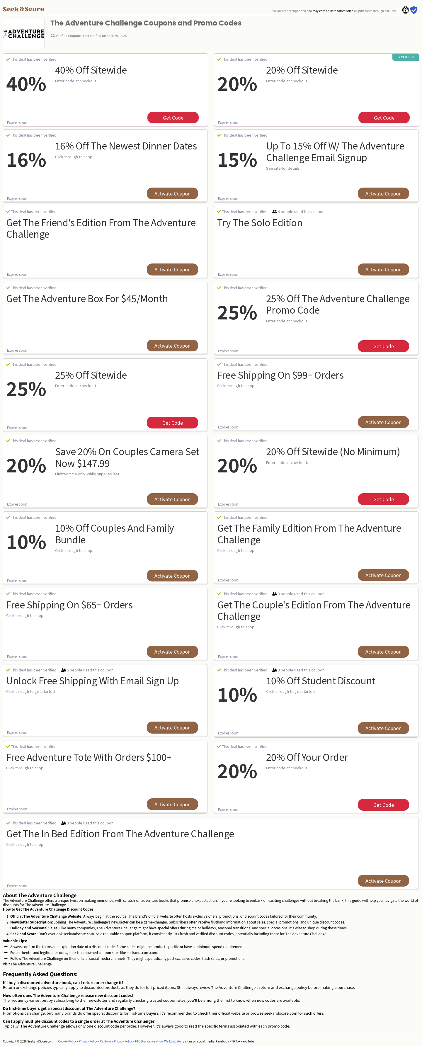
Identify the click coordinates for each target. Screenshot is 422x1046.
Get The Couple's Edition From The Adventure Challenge (314, 610)
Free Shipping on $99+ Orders (280, 374)
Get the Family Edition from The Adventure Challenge (309, 533)
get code (173, 117)
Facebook (222, 1041)
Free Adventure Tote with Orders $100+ (88, 756)
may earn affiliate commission (333, 10)
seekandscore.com (78, 933)
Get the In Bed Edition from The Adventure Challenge (120, 833)
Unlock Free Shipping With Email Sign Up (92, 680)
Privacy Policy (88, 1041)
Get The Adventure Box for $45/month (87, 298)
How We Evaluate (169, 1041)
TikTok (235, 1041)
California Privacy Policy (116, 1041)
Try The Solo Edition (259, 222)
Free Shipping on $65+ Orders (69, 604)
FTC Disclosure (145, 1041)
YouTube (248, 1041)
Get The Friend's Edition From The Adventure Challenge (101, 227)
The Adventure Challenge (31, 963)
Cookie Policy (67, 1041)
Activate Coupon (172, 193)
